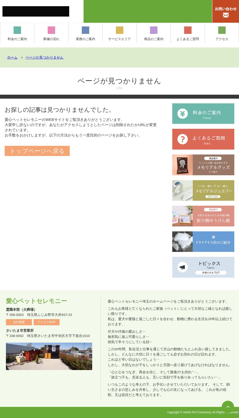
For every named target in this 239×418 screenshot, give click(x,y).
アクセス (222, 33)
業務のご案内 (85, 33)
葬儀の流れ (51, 33)
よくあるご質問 (187, 33)
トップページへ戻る (37, 151)
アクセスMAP (46, 322)
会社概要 (19, 322)
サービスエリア (119, 33)
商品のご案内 (153, 33)
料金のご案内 (17, 33)
